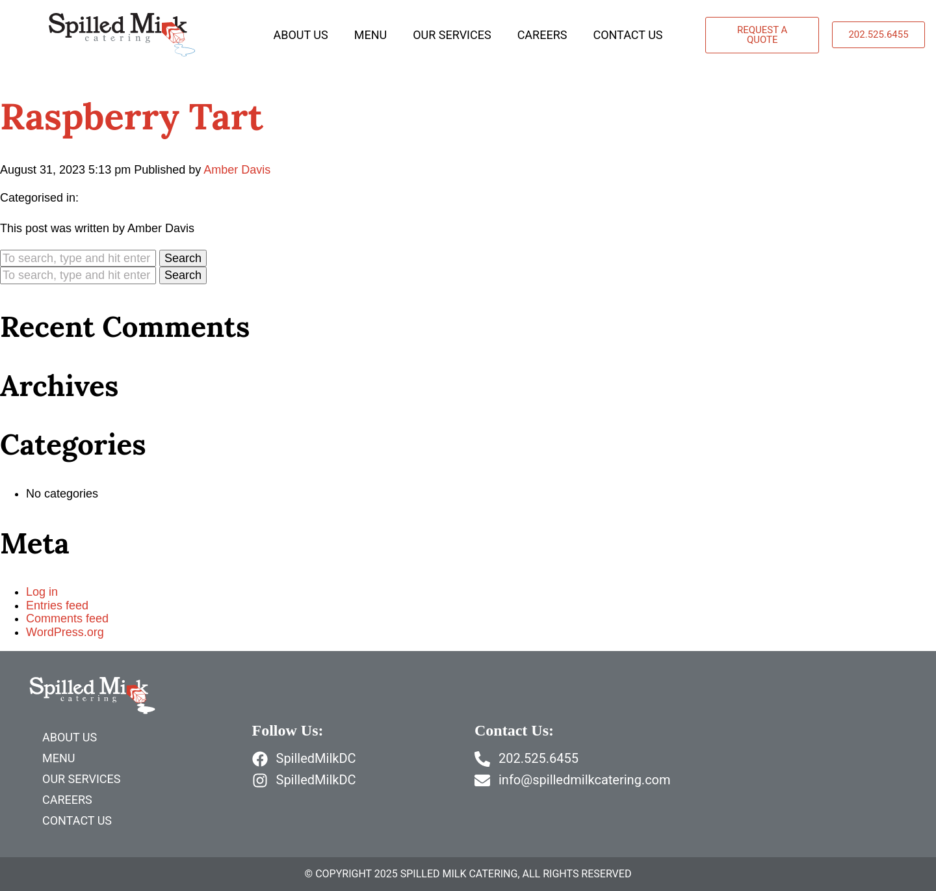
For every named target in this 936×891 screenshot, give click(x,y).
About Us (300, 35)
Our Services (452, 35)
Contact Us (627, 35)
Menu (370, 35)
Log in (42, 591)
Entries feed (57, 605)
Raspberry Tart (131, 116)
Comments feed (67, 618)
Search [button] (183, 258)
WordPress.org (65, 632)
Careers (542, 35)
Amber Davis (236, 169)
